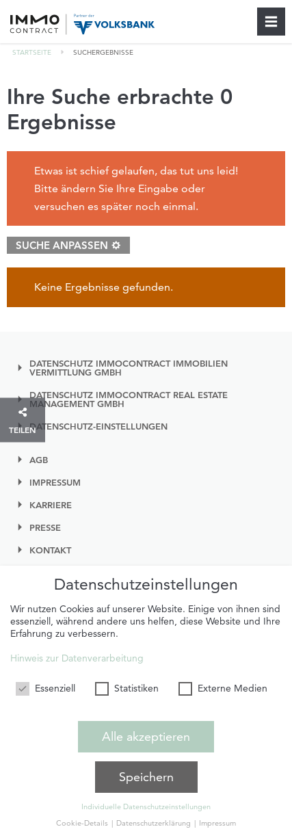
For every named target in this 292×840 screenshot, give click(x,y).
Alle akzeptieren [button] (146, 736)
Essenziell (45, 688)
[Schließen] (271, 22)
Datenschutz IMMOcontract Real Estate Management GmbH (128, 399)
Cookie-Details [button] (83, 823)
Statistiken (127, 688)
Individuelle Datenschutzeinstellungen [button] (146, 806)
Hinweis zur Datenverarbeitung (77, 658)
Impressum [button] (217, 823)
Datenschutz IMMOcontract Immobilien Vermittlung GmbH (128, 368)
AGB (38, 460)
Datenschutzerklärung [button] (154, 823)
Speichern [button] (146, 777)
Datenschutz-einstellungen (98, 426)
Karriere (50, 505)
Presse (45, 527)
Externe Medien (222, 688)
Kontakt (50, 550)
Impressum (55, 482)
